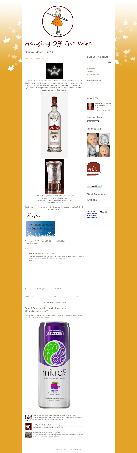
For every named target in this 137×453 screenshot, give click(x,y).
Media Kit (90, 71)
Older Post (79, 296)
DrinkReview (33, 243)
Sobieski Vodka (54, 88)
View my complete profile (102, 110)
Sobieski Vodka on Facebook (58, 207)
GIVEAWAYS (91, 68)
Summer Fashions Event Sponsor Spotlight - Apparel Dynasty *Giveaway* (55, 415)
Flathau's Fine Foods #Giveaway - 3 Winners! (46, 432)
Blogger (79, 449)
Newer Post (29, 296)
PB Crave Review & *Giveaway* (42, 424)
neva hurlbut (33, 253)
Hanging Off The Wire (104, 103)
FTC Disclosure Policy (93, 74)
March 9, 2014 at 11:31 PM (46, 253)
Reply (31, 260)
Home (54, 296)
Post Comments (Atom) (58, 302)
